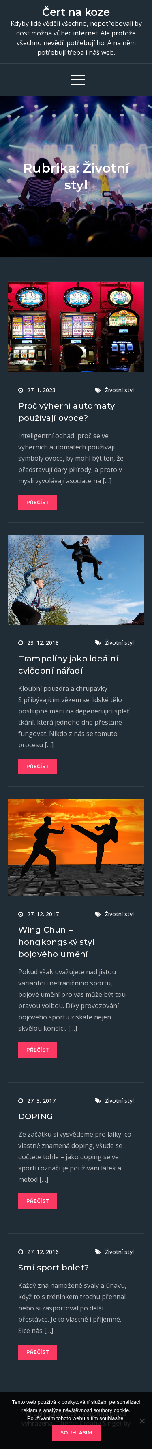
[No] (142, 1421)
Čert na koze (76, 12)
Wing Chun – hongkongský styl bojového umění (56, 942)
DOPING (35, 1116)
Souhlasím (76, 1433)
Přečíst (37, 502)
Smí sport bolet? (53, 1267)
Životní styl (119, 390)
